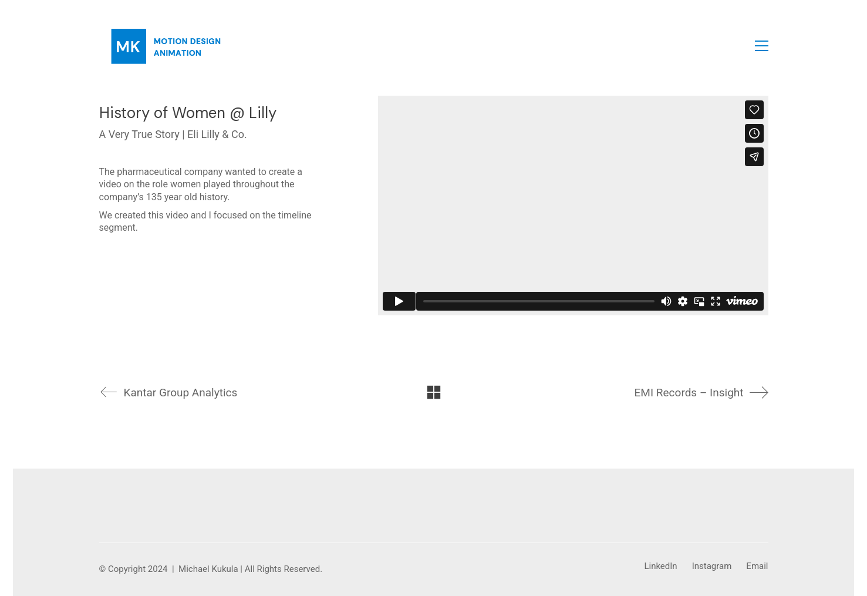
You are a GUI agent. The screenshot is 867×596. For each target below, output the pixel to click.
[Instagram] (712, 567)
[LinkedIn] (660, 567)
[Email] (757, 567)
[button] (761, 46)
